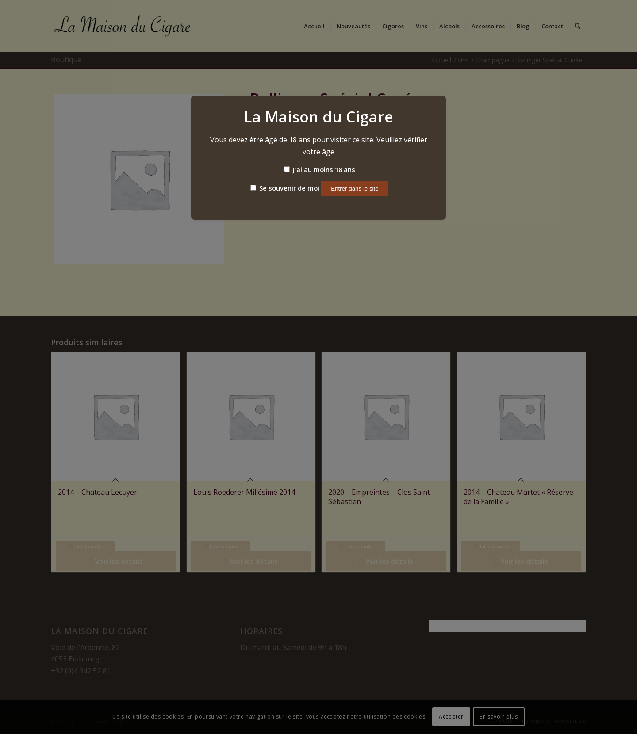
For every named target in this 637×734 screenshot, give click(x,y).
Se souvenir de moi (284, 188)
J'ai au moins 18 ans (319, 169)
